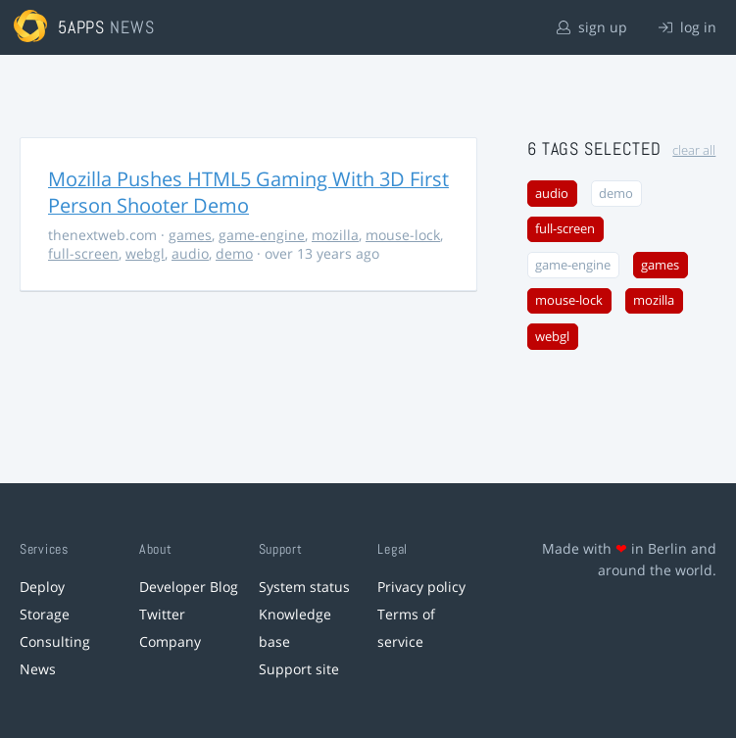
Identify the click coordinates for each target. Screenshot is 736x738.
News (38, 669)
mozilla (335, 234)
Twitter (162, 614)
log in (687, 27)
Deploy (42, 586)
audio (190, 253)
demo (234, 253)
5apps (82, 27)
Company (170, 641)
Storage (45, 614)
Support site (299, 669)
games (190, 234)
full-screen (83, 253)
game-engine (262, 234)
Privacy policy (421, 586)
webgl (145, 253)
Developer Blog (188, 586)
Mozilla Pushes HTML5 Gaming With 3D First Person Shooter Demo (248, 192)
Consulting (55, 641)
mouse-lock (403, 234)
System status (304, 586)
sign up (592, 27)
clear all (693, 150)
